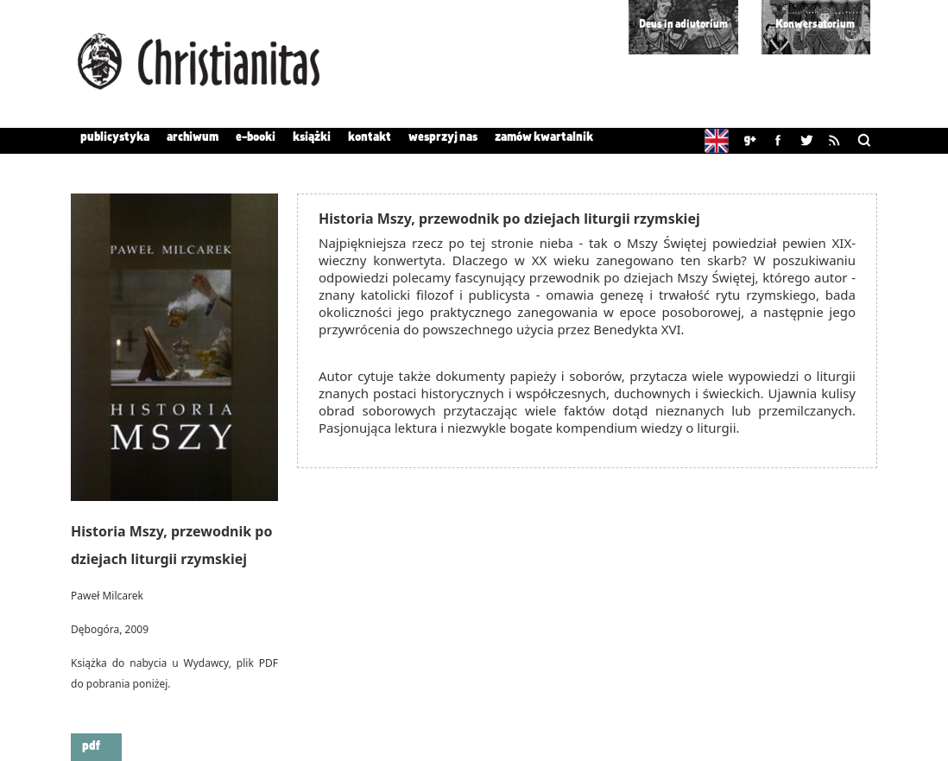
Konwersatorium (815, 24)
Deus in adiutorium (683, 24)
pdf (91, 746)
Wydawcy (205, 663)
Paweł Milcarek (107, 595)
